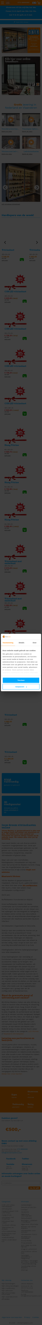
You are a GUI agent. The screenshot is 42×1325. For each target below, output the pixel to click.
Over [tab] (35, 643)
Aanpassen (21, 687)
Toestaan (21, 680)
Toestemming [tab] (8, 643)
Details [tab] (21, 643)
